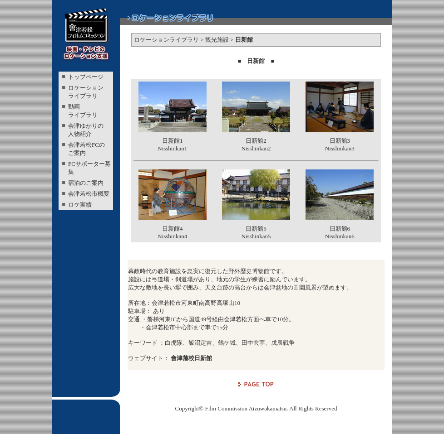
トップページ (86, 76)
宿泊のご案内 (86, 182)
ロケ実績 (80, 204)
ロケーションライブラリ (166, 39)
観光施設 (217, 39)
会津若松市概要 (88, 193)
